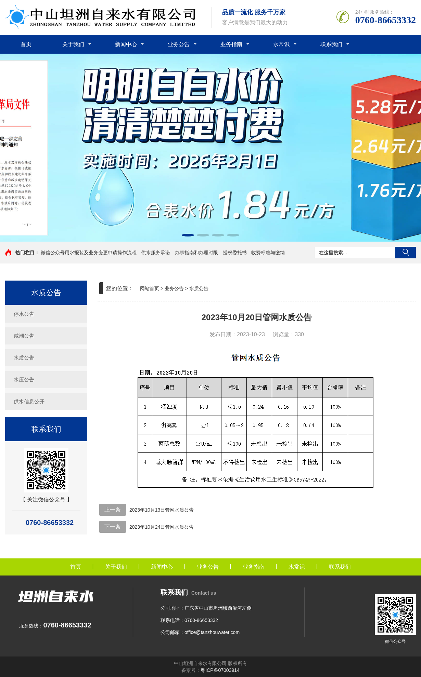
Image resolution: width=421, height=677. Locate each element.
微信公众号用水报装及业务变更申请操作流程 (89, 252)
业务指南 (231, 44)
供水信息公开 (29, 401)
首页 (26, 44)
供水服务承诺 (155, 252)
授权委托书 (235, 252)
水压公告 (24, 379)
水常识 (281, 44)
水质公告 (24, 358)
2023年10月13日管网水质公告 (161, 510)
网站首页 (149, 288)
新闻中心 (126, 44)
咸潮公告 (24, 336)
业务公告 (179, 44)
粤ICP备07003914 (220, 670)
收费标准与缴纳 (268, 252)
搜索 (405, 252)
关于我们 (73, 44)
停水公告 (24, 314)
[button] (188, 235)
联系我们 (331, 44)
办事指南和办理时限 (196, 252)
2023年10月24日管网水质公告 (161, 527)
